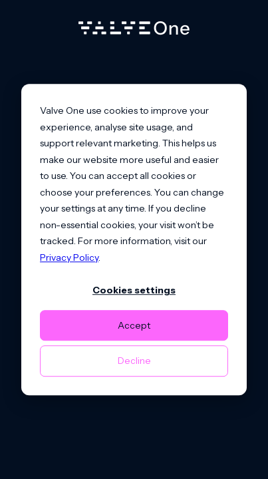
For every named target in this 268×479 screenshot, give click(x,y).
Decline (134, 361)
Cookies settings (134, 290)
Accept (134, 325)
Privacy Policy (69, 257)
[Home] (134, 31)
